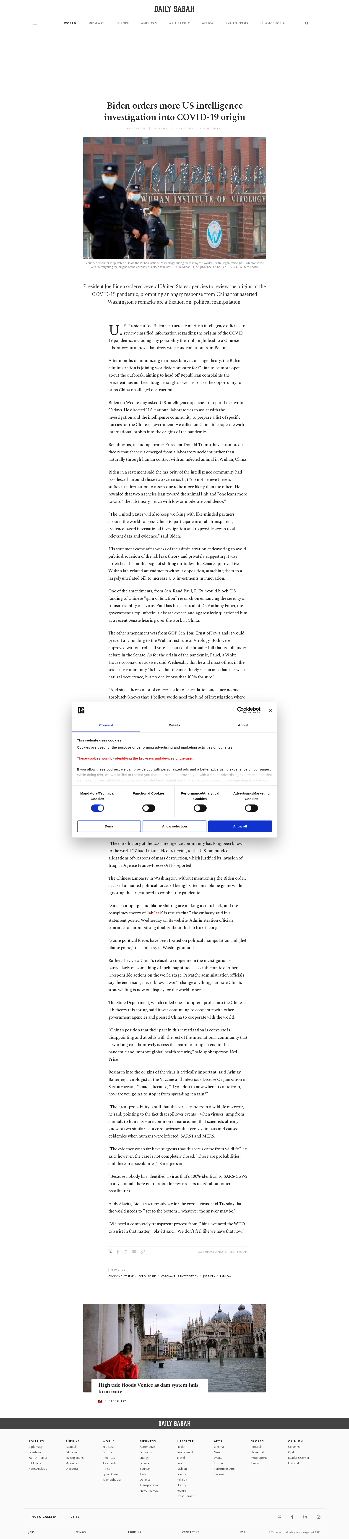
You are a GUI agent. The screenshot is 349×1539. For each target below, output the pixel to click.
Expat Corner (185, 1496)
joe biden (209, 1276)
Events (218, 1458)
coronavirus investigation (179, 1276)
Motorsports (259, 1458)
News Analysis (38, 1469)
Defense (145, 1480)
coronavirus (147, 1276)
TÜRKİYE (73, 1441)
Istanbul (71, 1447)
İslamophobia (112, 1480)
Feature (182, 1491)
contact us (191, 1532)
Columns (294, 1447)
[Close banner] (270, 710)
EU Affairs (35, 1463)
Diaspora (72, 1469)
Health (181, 1447)
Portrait (219, 1463)
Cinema (219, 1447)
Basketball (257, 1452)
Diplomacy (35, 1447)
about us (134, 1532)
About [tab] (243, 725)
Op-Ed (292, 1452)
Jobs (32, 1532)
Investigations (74, 1458)
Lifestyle (185, 1441)
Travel (181, 1458)
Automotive (147, 1447)
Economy (146, 1452)
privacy (81, 1532)
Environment (185, 1452)
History (181, 1485)
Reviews (219, 1474)
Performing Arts (224, 1469)
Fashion (182, 1469)
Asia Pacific (179, 23)
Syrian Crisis (237, 23)
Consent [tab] (106, 725)
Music (217, 1452)
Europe (123, 23)
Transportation (149, 1485)
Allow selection (174, 826)
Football (256, 1447)
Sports (257, 1441)
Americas (149, 23)
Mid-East (96, 23)
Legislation (35, 1452)
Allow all (240, 826)
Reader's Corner (298, 1458)
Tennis (255, 1463)
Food (180, 1463)
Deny (109, 826)
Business (148, 1441)
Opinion (295, 1441)
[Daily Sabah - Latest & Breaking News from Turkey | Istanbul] (174, 9)
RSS (242, 1532)
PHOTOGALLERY (115, 1401)
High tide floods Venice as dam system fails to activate (145, 1389)
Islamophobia (272, 23)
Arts (218, 1441)
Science (181, 1474)
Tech (143, 1474)
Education (72, 1452)
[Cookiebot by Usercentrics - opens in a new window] (240, 710)
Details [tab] (174, 725)
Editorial (293, 1463)
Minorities (72, 1463)
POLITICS (36, 1441)
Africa (207, 23)
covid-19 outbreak (121, 1276)
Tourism (145, 1469)
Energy (144, 1458)
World (70, 23)
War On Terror (38, 1458)
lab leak (154, 913)
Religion (182, 1480)
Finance (145, 1463)
